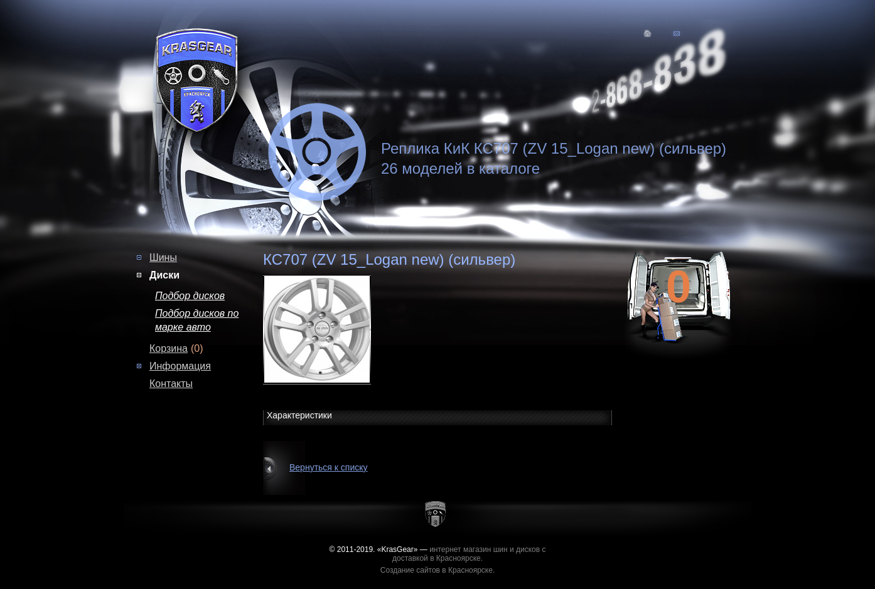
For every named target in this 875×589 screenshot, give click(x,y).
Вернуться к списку (328, 467)
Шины (163, 257)
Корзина (168, 348)
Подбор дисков (190, 295)
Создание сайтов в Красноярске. (437, 570)
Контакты (171, 383)
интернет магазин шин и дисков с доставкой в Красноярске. (469, 554)
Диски (164, 275)
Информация (180, 366)
